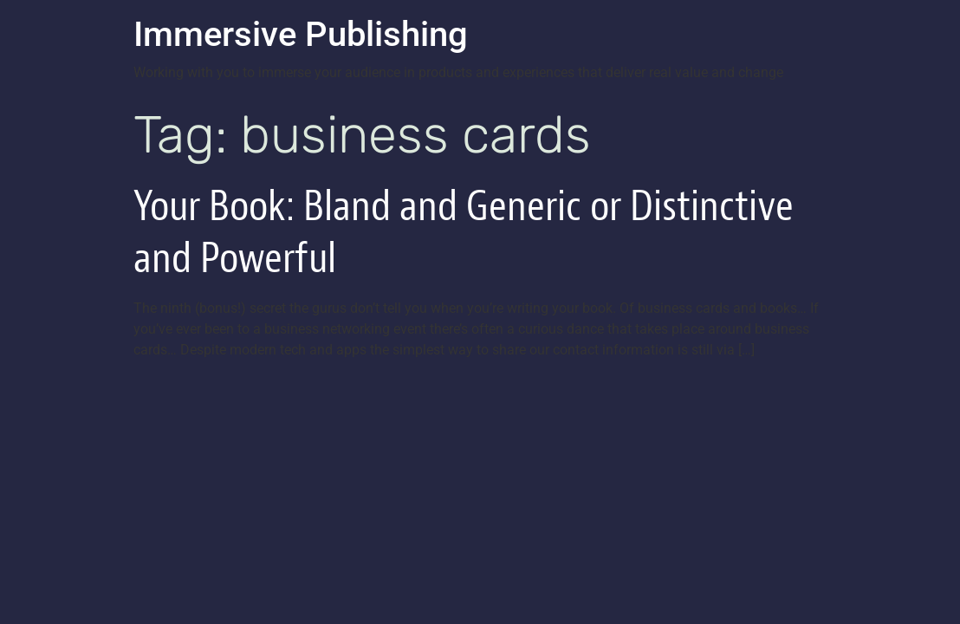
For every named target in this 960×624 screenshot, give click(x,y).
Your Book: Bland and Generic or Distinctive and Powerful (463, 232)
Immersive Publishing (300, 34)
